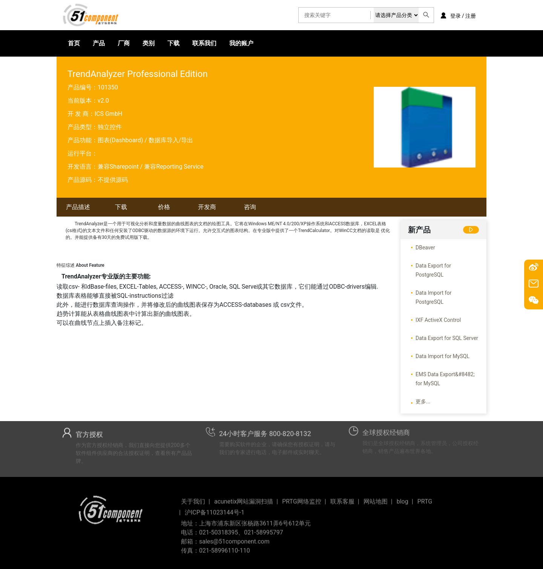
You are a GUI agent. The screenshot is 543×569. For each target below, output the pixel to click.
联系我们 (204, 43)
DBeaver (425, 248)
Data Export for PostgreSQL (433, 270)
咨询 (250, 207)
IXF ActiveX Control (438, 320)
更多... (423, 401)
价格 (164, 207)
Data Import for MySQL (442, 356)
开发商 (207, 207)
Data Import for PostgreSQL (433, 297)
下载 (173, 43)
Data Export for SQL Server (447, 338)
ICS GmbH (109, 113)
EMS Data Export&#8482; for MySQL (445, 378)
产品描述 (78, 207)
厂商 (124, 43)
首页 (74, 43)
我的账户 (241, 43)
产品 (99, 43)
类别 (149, 43)
